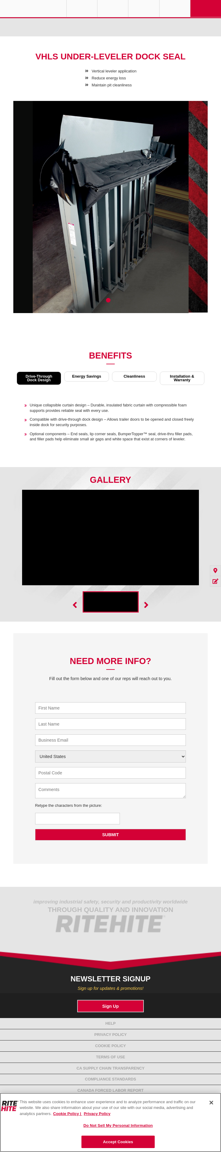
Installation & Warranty (182, 378)
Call (143, 8)
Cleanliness (134, 376)
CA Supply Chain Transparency (111, 1068)
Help (110, 1023)
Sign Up (110, 1006)
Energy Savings (86, 376)
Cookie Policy (110, 1045)
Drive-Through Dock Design (39, 378)
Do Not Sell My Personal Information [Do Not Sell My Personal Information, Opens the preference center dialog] (118, 1125)
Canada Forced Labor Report (111, 1090)
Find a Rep (112, 8)
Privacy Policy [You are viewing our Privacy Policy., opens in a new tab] (97, 1113)
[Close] (211, 1102)
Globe (82, 8)
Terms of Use (110, 1057)
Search (175, 8)
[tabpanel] (110, 211)
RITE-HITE (33, 8)
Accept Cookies (118, 1142)
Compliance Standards (110, 1079)
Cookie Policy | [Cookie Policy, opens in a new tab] (67, 1113)
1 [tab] (108, 300)
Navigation (205, 8)
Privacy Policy (110, 1034)
